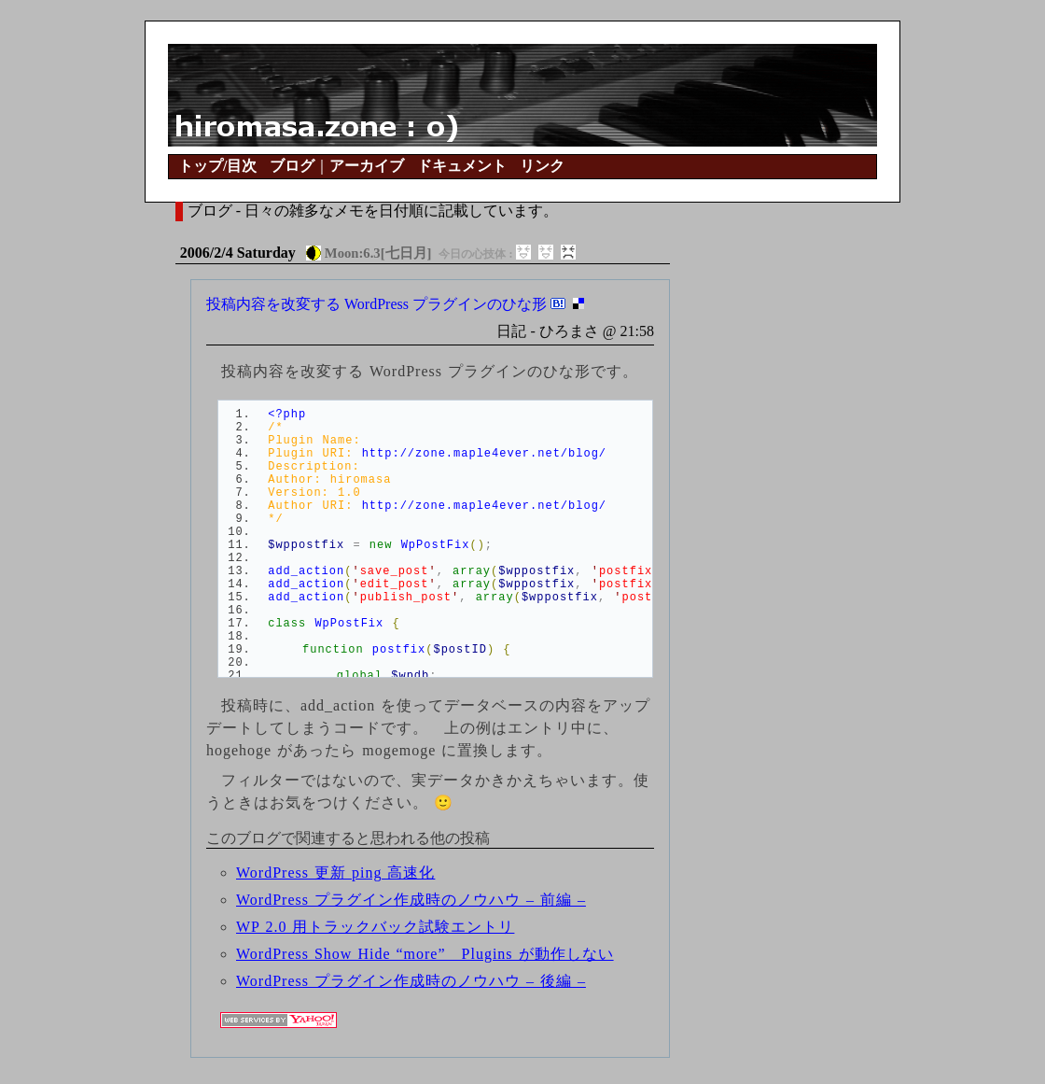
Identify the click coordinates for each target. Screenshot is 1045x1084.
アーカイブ (366, 166)
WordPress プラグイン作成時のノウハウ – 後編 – (411, 981)
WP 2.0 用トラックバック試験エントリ (375, 927)
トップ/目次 (217, 166)
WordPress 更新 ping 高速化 (335, 872)
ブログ (292, 166)
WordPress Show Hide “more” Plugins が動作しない (425, 954)
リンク (542, 166)
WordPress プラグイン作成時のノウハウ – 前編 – (411, 900)
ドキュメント (462, 166)
